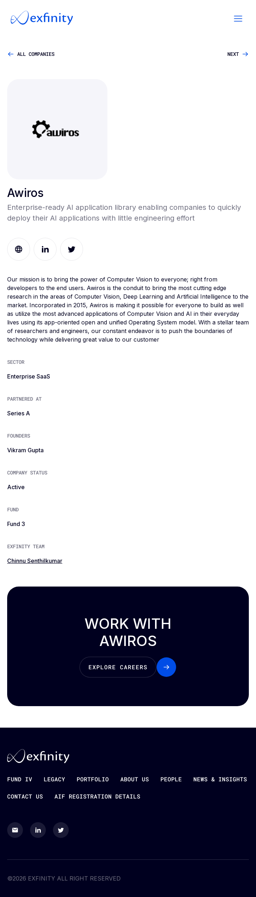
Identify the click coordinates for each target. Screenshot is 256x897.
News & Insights (220, 779)
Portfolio (93, 779)
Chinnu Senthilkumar (34, 560)
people (171, 779)
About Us (134, 779)
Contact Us (25, 796)
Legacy (54, 779)
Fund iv (19, 779)
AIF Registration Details (97, 796)
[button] (238, 18)
